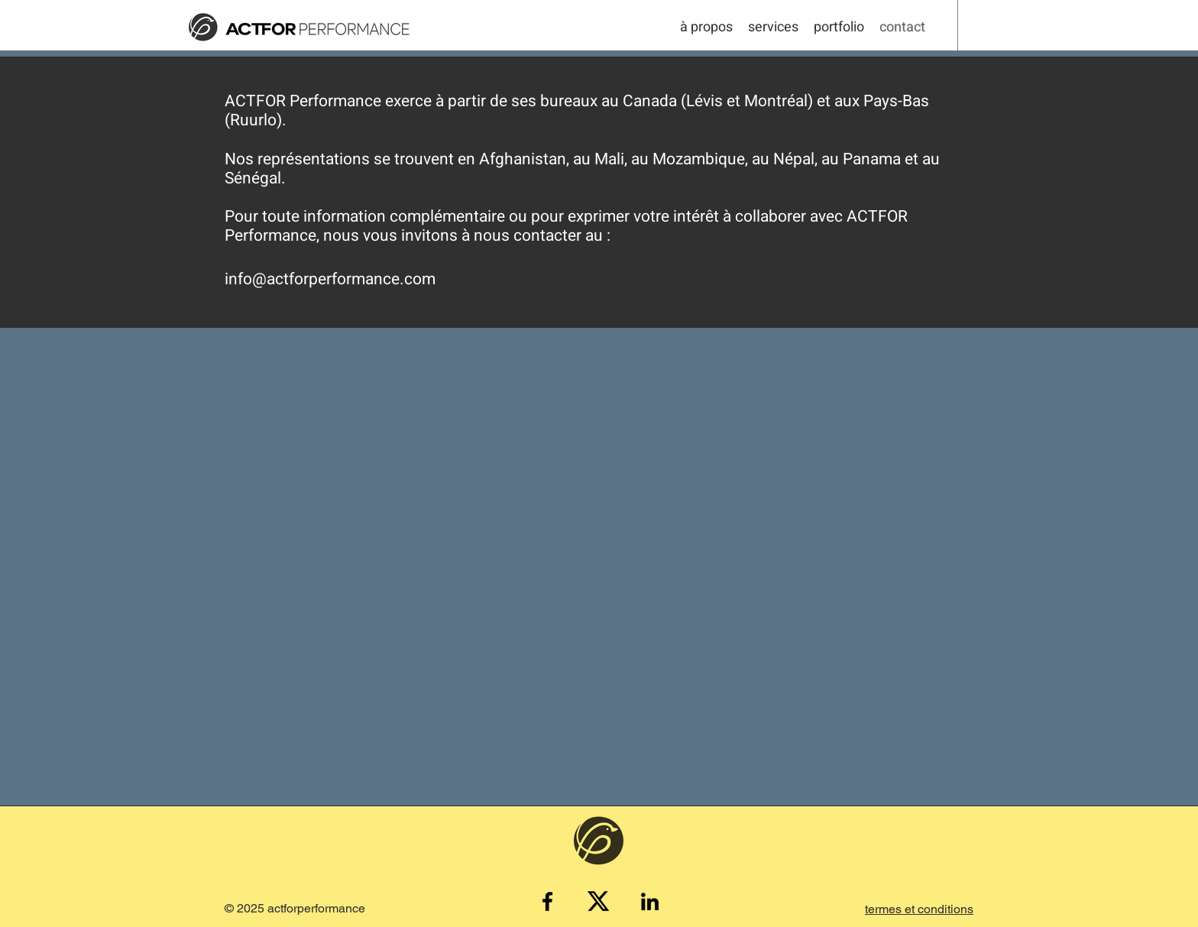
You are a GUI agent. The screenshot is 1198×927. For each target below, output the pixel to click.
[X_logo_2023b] (598, 901)
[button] (919, 908)
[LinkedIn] (649, 901)
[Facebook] (547, 901)
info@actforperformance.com (330, 279)
